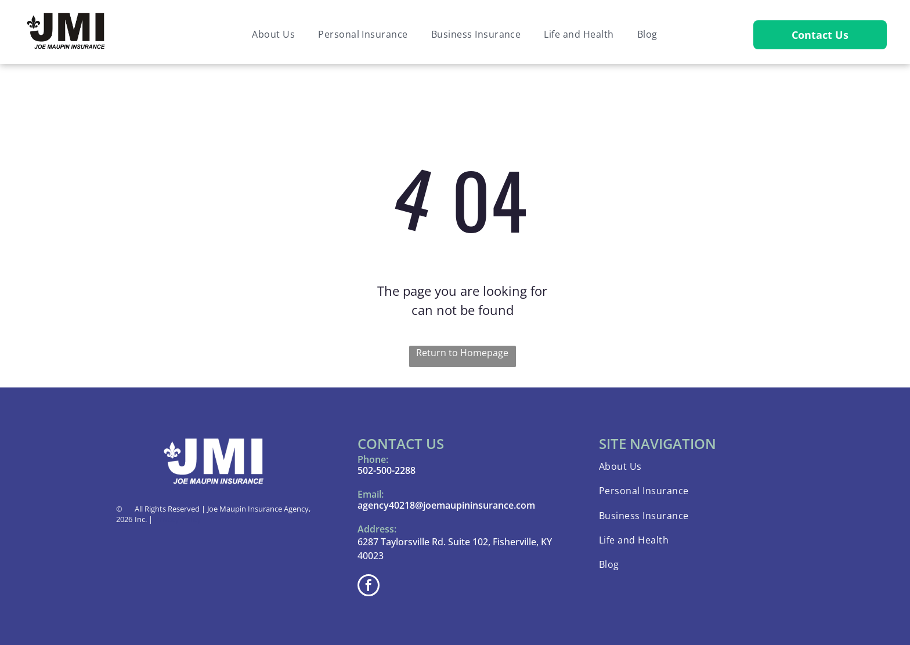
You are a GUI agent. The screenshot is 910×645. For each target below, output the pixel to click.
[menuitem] (273, 34)
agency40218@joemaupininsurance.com (446, 505)
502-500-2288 (387, 470)
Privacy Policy (177, 519)
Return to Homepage (462, 352)
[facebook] (369, 586)
